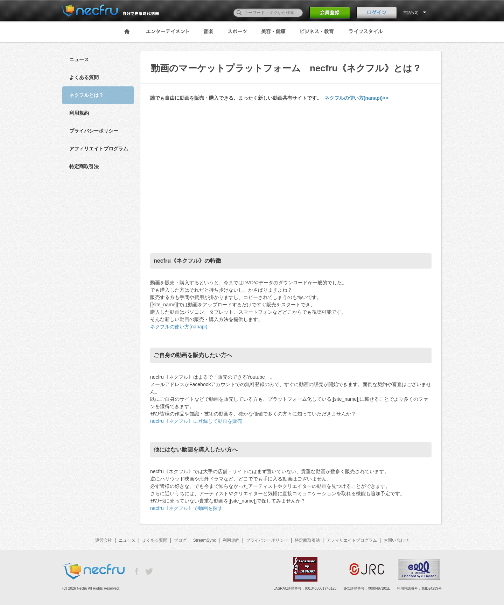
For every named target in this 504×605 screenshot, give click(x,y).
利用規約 (79, 113)
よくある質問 (84, 77)
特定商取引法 (84, 166)
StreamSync (204, 540)
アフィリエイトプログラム (98, 148)
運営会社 (103, 540)
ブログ (180, 540)
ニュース (79, 59)
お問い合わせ (396, 540)
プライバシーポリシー (93, 131)
